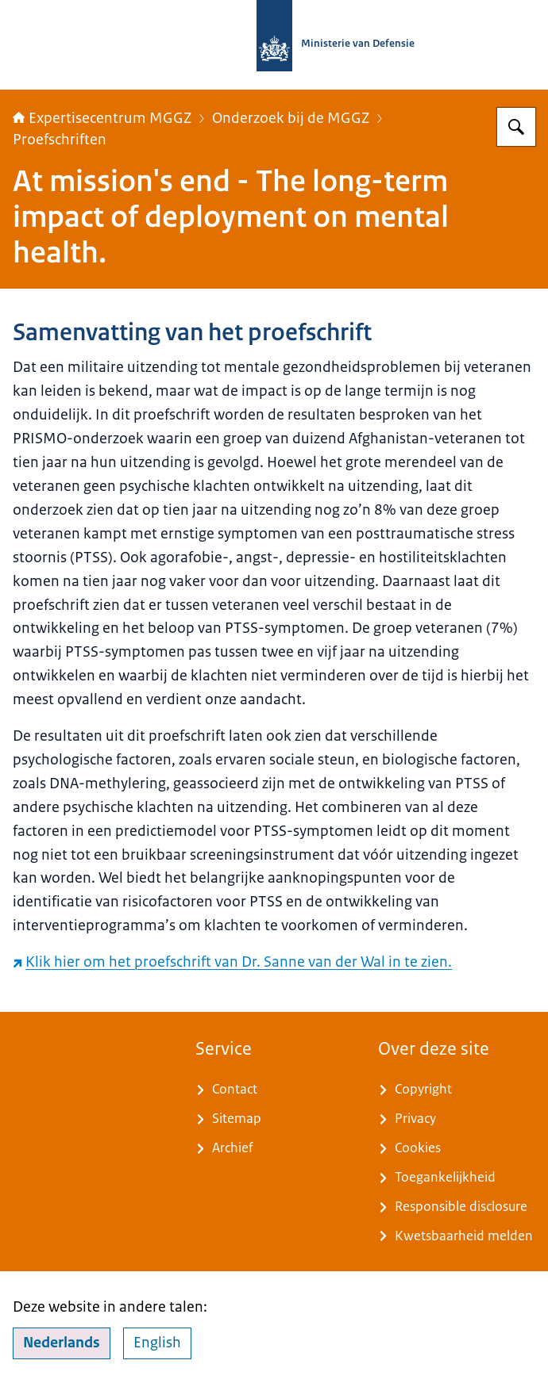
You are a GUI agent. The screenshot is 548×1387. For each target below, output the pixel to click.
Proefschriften (59, 139)
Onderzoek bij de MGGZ (290, 118)
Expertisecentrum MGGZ (102, 118)
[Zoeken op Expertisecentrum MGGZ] (516, 127)
